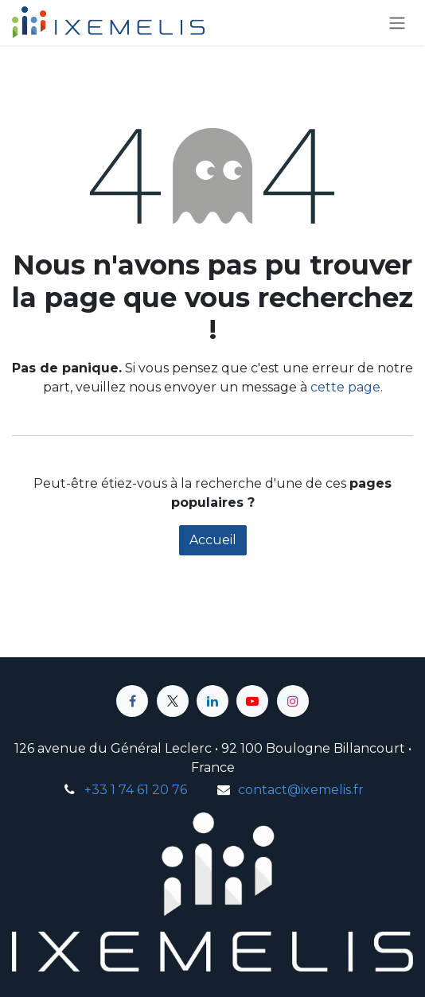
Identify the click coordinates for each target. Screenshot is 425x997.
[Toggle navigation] (397, 22)
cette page (345, 387)
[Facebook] (132, 701)
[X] (173, 701)
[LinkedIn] (212, 701)
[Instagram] (293, 701)
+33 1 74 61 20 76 (135, 789)
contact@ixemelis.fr (301, 789)
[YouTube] (252, 701)
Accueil (212, 539)
